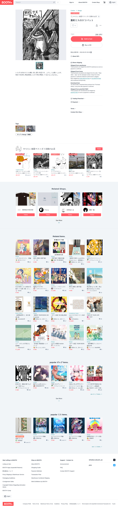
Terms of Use (35, 503)
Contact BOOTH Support (67, 471)
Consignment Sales (8, 481)
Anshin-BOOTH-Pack (84, 78)
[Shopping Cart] (104, 2)
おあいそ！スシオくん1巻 (23, 171)
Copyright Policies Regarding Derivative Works (14, 486)
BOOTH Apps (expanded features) (12, 467)
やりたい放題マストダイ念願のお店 (39, 149)
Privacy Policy (64, 503)
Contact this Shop (76, 112)
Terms (72, 108)
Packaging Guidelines (9, 478)
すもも (46, 210)
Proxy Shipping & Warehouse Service (13, 474)
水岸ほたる (70, 210)
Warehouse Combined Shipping (40, 478)
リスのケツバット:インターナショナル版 (40, 172)
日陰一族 (92, 210)
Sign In (71, 2)
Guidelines (57, 503)
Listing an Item (7, 464)
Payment (75, 102)
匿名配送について (8, 471)
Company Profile (27, 503)
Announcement (64, 464)
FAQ (61, 467)
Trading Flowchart (78, 98)
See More (59, 222)
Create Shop (96, 2)
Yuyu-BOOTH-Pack (96, 78)
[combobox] (35, 2)
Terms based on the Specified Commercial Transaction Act (96, 503)
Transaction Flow (36, 474)
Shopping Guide (36, 467)
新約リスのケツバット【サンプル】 (94, 172)
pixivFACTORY (74, 92)
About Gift (75, 56)
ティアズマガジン (56, 171)
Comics (73, 10)
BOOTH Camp (7, 490)
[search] (54, 2)
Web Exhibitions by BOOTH (39, 481)
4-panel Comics (19, 169)
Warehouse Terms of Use (46, 503)
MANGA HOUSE (27, 210)
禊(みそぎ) (71, 171)
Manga (80, 10)
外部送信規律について (74, 503)
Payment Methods (36, 471)
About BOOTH (82, 2)
